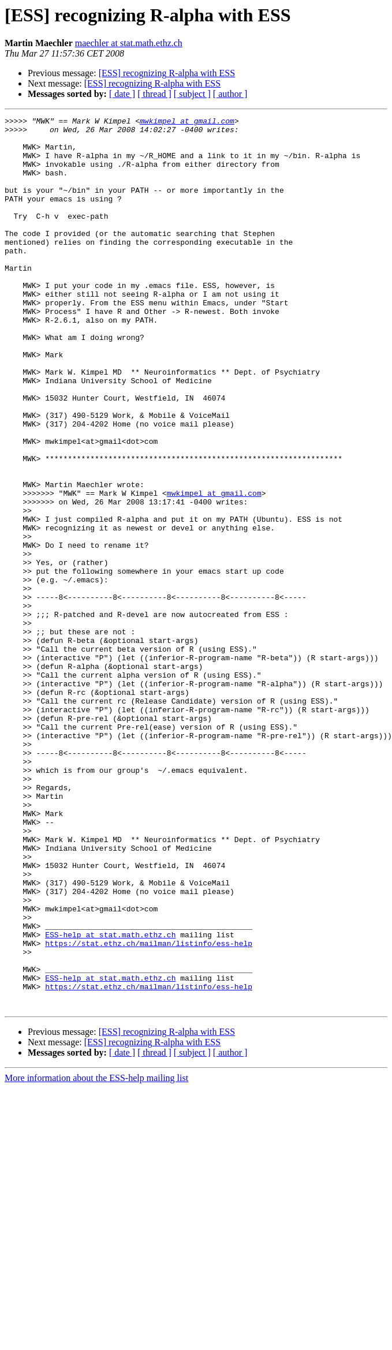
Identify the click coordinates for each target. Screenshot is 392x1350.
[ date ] (122, 94)
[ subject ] (192, 94)
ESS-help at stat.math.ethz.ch (110, 1099)
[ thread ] (154, 94)
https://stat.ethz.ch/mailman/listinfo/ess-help (148, 1109)
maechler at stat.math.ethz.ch (128, 43)
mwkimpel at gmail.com (187, 122)
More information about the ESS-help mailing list (96, 1256)
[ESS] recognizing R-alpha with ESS (167, 73)
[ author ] (230, 94)
